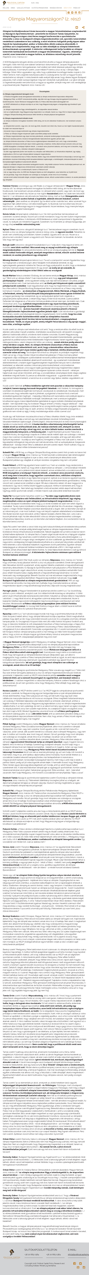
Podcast (76, 8)
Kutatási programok (40, 8)
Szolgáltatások (23, 8)
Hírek (13, 8)
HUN (33, 3)
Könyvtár (68, 8)
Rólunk (6, 8)
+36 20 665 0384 (32, 1254)
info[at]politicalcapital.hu (78, 1254)
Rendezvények (56, 8)
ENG (37, 3)
